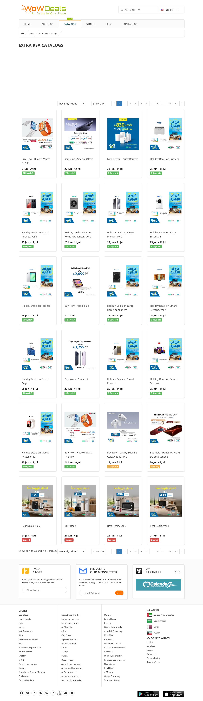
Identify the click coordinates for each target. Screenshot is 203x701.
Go (118, 592)
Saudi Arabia (156, 620)
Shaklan (22, 655)
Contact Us (129, 24)
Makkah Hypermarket (71, 680)
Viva (21, 643)
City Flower (66, 635)
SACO (64, 647)
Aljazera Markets (69, 639)
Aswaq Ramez (25, 651)
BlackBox (108, 668)
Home (27, 24)
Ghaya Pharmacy (112, 676)
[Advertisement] (102, 75)
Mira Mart (109, 635)
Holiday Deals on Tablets (36, 305)
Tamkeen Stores (112, 680)
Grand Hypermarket (28, 639)
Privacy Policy (153, 658)
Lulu (21, 623)
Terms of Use (153, 662)
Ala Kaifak (109, 639)
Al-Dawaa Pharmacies (71, 668)
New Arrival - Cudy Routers (122, 159)
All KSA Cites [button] (128, 9)
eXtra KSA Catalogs (48, 33)
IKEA (21, 635)
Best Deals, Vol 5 (116, 525)
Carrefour (23, 614)
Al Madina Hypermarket (30, 647)
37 (176, 103)
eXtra (31, 33)
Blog (109, 24)
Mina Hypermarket (113, 655)
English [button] (168, 9)
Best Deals (70, 525)
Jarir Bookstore (26, 631)
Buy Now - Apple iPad (76, 305)
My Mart (108, 614)
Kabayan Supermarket (114, 659)
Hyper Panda (25, 618)
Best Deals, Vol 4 (159, 525)
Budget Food (67, 659)
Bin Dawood (24, 676)
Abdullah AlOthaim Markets (32, 672)
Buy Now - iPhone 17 (76, 379)
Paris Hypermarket (28, 663)
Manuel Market (68, 643)
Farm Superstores (69, 623)
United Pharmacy (112, 643)
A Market (108, 672)
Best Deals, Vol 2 (31, 525)
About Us (47, 24)
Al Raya (64, 651)
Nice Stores (109, 663)
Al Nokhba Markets (70, 676)
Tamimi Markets (26, 680)
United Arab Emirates (160, 614)
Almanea (108, 651)
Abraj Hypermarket (70, 663)
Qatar (153, 626)
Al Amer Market (68, 672)
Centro (107, 623)
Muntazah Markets (70, 618)
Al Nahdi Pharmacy (113, 631)
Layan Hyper (110, 618)
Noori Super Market (70, 614)
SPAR (21, 659)
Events (150, 649)
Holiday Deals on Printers (164, 159)
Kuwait (153, 632)
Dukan (64, 655)
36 (169, 103)
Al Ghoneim (67, 627)
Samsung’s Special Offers (78, 159)
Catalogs (70, 23)
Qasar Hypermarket (113, 627)
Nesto (21, 627)
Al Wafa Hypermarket (114, 647)
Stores (90, 24)
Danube (22, 668)
